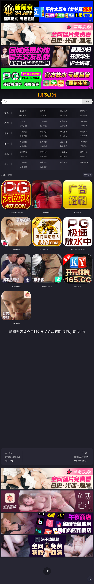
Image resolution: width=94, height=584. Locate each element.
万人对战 (63, 111)
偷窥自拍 (23, 142)
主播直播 (63, 125)
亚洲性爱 (23, 131)
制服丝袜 (23, 136)
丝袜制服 (43, 125)
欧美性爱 (83, 131)
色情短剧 (43, 167)
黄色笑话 (63, 156)
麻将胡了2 (23, 115)
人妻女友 (63, 152)
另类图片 (83, 146)
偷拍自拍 (43, 131)
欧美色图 (63, 142)
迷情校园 (23, 156)
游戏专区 (83, 111)
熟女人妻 (23, 125)
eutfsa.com (47, 95)
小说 (7, 154)
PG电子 (23, 111)
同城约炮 (23, 162)
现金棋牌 (63, 115)
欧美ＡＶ (63, 121)
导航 (7, 164)
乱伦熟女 (63, 136)
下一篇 (81, 457)
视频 (7, 123)
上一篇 (12, 457)
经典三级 (43, 136)
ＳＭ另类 (83, 125)
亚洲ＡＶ (23, 121)
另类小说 (43, 156)
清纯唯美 (43, 146)
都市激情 (23, 152)
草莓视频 (63, 162)
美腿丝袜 (23, 146)
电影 (7, 133)
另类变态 (83, 136)
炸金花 (43, 115)
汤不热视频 (83, 162)
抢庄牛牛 (83, 115)
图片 (7, 143)
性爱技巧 (83, 156)
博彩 (7, 112)
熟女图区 (63, 146)
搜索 (87, 101)
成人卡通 (63, 131)
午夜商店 (43, 162)
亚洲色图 (43, 142)
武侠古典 (83, 152)
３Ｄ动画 (83, 121)
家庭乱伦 (43, 152)
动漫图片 (83, 142)
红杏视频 (23, 167)
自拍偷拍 (43, 121)
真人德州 (43, 111)
